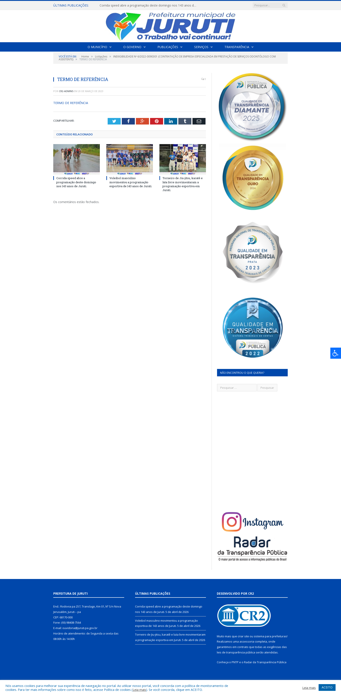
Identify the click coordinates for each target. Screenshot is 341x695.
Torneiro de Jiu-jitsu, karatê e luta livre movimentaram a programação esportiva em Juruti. (182, 184)
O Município (97, 47)
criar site (243, 636)
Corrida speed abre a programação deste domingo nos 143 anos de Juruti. (150, 5)
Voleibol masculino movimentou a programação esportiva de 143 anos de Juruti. (130, 182)
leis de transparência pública (236, 652)
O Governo (132, 47)
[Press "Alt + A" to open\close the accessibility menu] (335, 353)
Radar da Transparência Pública (265, 662)
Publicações (167, 47)
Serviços (201, 47)
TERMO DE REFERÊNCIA (70, 103)
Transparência (236, 47)
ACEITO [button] (327, 687)
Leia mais (139, 689)
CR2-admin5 (66, 91)
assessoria (246, 641)
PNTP (235, 662)
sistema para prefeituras (270, 636)
